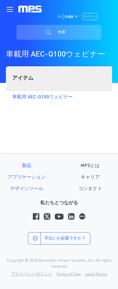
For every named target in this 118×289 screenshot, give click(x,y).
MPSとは (90, 165)
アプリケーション (27, 177)
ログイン (90, 16)
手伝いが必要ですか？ (57, 238)
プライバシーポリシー (31, 274)
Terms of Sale (68, 274)
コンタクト (90, 189)
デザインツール (26, 189)
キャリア (90, 177)
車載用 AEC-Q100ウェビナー (42, 97)
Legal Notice (96, 274)
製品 (26, 165)
